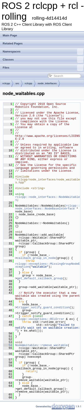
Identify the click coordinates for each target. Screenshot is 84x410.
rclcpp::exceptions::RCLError (39, 319)
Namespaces (43, 52)
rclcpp (6, 83)
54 (7, 345)
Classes (43, 60)
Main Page (10, 35)
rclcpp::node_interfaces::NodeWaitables (47, 198)
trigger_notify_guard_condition (43, 307)
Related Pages (13, 43)
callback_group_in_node (36, 258)
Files (43, 68)
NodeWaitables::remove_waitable (41, 345)
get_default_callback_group (39, 278)
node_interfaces (47, 83)
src (17, 83)
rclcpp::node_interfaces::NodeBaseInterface (47, 207)
